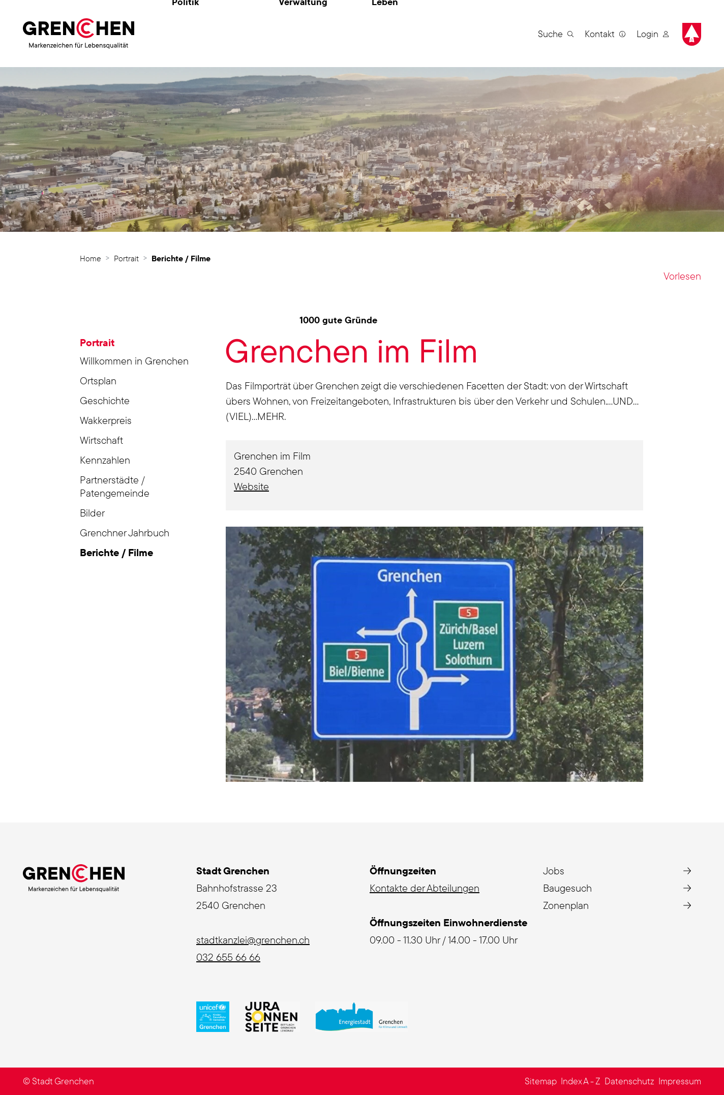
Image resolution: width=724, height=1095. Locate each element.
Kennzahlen (105, 459)
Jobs (553, 870)
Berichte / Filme (116, 554)
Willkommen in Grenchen (134, 360)
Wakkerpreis (106, 420)
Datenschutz (629, 1081)
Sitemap (541, 1081)
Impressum (679, 1081)
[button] (555, 33)
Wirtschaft (101, 440)
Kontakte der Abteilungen (424, 887)
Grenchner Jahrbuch (124, 532)
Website (257, 486)
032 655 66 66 (228, 957)
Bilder (92, 512)
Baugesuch (567, 887)
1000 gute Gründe (338, 320)
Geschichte (105, 400)
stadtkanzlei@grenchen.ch (253, 939)
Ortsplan (98, 380)
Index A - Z (580, 1081)
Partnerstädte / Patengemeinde (114, 486)
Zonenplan (566, 905)
